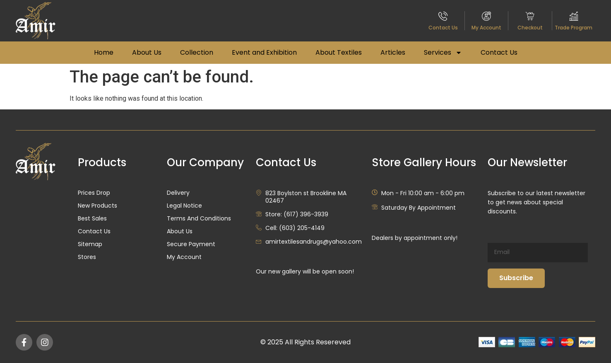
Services (443, 52)
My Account (486, 27)
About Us (146, 52)
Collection (196, 52)
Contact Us (443, 27)
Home (103, 52)
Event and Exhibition (264, 52)
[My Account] (486, 15)
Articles (392, 52)
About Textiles (338, 52)
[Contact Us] (442, 15)
